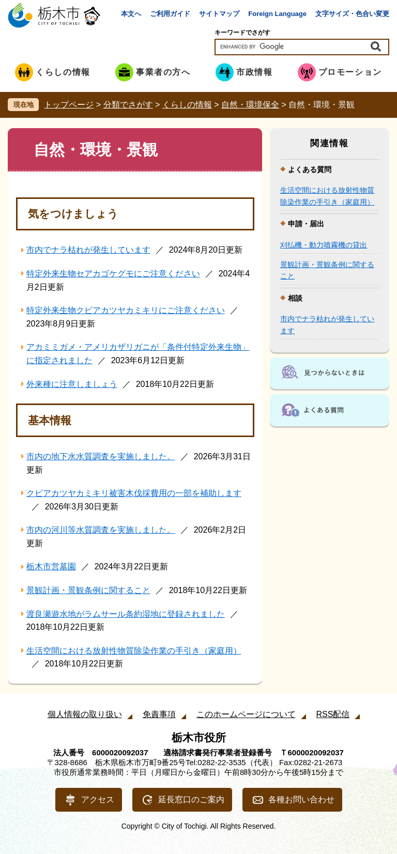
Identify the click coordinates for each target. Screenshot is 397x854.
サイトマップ (219, 14)
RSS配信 (333, 714)
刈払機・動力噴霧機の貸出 (323, 245)
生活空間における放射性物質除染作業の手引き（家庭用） (133, 650)
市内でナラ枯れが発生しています (88, 249)
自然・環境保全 (250, 104)
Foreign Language (277, 14)
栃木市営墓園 (51, 566)
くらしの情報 (187, 104)
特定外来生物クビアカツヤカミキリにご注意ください (125, 310)
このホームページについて (246, 714)
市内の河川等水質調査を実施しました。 (100, 529)
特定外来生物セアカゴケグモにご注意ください (113, 273)
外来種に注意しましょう (71, 384)
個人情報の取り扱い (85, 714)
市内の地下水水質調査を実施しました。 (100, 456)
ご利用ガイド (170, 14)
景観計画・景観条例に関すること (88, 590)
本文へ (131, 14)
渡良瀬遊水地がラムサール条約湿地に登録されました (125, 614)
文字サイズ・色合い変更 (352, 14)
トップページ (69, 104)
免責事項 (159, 714)
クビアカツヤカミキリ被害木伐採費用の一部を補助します (133, 493)
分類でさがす (128, 104)
